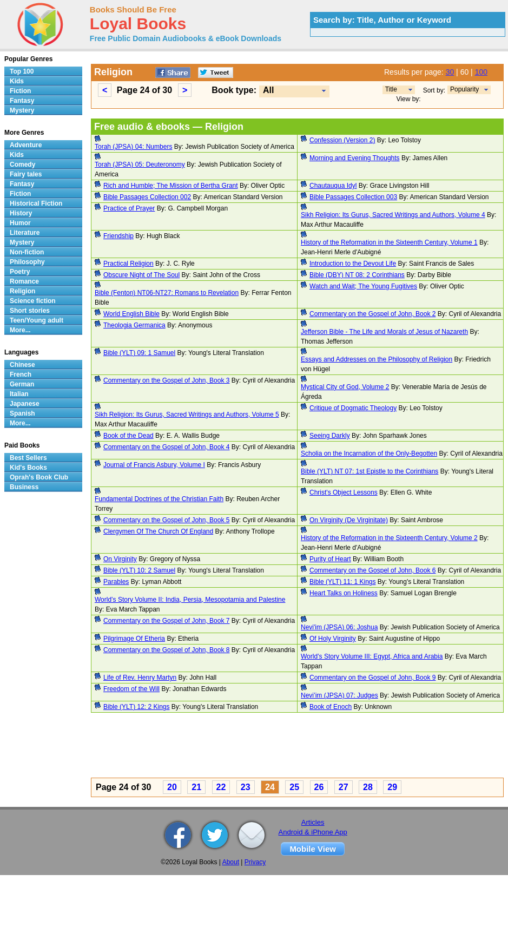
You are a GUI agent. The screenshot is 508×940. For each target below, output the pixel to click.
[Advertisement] (290, 746)
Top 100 (22, 71)
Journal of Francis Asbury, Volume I (154, 465)
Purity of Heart (330, 559)
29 (392, 787)
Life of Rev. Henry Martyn (139, 677)
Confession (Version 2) (342, 140)
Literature (24, 232)
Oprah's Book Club (39, 477)
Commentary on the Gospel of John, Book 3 (166, 380)
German (22, 384)
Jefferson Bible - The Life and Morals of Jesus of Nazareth (384, 332)
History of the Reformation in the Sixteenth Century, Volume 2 (389, 538)
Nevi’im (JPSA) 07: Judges (339, 695)
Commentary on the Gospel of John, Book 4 (166, 447)
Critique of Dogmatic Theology (353, 408)
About (230, 862)
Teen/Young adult (36, 320)
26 (319, 787)
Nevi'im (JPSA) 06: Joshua (339, 627)
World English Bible (131, 314)
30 (450, 72)
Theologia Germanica (134, 325)
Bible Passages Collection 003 (353, 197)
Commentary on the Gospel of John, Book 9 (372, 677)
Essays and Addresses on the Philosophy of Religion (376, 359)
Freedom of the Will (131, 689)
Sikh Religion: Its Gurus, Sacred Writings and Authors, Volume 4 (393, 215)
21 (196, 787)
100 (481, 72)
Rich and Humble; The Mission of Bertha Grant (170, 185)
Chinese (22, 365)
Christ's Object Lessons (343, 492)
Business (24, 487)
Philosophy (27, 262)
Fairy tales (26, 174)
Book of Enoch (330, 707)
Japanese (24, 403)
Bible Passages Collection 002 (147, 197)
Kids (17, 81)
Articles (313, 822)
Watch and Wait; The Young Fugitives (363, 286)
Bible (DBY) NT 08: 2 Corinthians (357, 275)
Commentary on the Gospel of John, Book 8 (166, 650)
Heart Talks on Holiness (343, 593)
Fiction (20, 91)
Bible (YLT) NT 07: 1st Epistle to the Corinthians (369, 471)
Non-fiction (27, 252)
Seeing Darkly (329, 435)
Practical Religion (128, 263)
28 (368, 787)
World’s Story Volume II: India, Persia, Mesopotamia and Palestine (190, 599)
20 (172, 787)
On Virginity (120, 559)
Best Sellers (28, 458)
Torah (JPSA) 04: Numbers (133, 146)
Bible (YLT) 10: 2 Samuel (139, 570)
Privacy (255, 862)
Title (391, 89)
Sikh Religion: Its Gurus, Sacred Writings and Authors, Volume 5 (187, 414)
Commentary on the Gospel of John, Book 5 (166, 520)
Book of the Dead (128, 435)
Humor (20, 223)
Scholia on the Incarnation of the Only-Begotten (369, 453)
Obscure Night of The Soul (141, 275)
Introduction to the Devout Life (352, 263)
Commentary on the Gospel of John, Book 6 (372, 570)
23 (245, 787)
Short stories (30, 310)
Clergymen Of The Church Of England (158, 531)
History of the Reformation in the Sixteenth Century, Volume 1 (389, 242)
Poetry (20, 271)
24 (270, 787)
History (21, 213)
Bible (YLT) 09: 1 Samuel (139, 353)
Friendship (118, 236)
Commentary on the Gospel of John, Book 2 (372, 314)
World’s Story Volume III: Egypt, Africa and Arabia (372, 656)
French (20, 374)
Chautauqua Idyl (333, 185)
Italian (19, 394)
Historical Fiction (36, 203)
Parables (116, 582)
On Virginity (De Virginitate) (348, 520)
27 (343, 787)
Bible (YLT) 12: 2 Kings (136, 707)
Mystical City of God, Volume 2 (345, 387)
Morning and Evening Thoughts (354, 158)
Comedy (22, 164)
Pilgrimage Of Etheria (134, 638)
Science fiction (33, 301)
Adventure (26, 145)
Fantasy (22, 100)
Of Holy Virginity (332, 638)
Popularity (464, 89)
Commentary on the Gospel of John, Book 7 (166, 621)
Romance (24, 281)
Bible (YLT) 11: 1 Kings (342, 582)
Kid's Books (28, 467)
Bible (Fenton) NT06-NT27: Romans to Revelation (167, 293)
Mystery (22, 110)
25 (294, 787)
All (268, 90)
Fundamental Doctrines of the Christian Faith (159, 499)
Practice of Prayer (129, 208)
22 (221, 787)
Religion (22, 291)
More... (20, 330)
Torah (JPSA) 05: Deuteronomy (140, 164)
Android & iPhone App (313, 832)
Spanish (22, 413)
